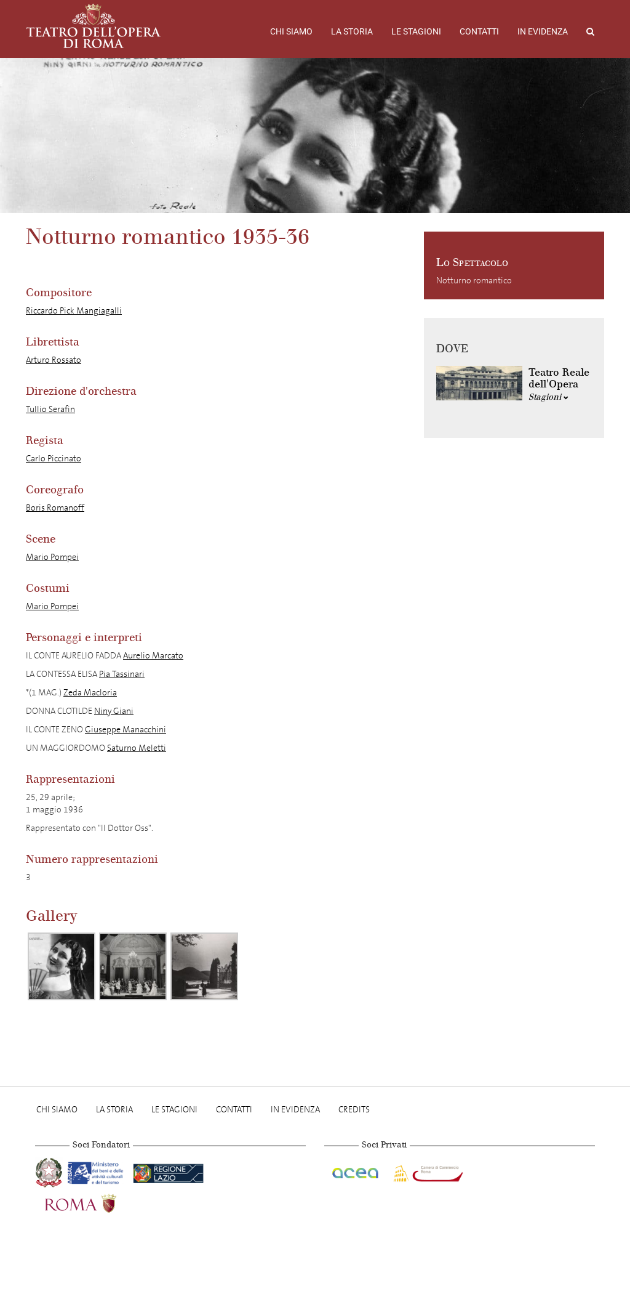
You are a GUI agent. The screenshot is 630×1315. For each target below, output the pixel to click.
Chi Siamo (291, 31)
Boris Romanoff (55, 508)
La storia (352, 31)
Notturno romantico (474, 280)
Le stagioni (416, 31)
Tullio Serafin (50, 409)
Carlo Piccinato (53, 458)
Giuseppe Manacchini (125, 729)
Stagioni (548, 397)
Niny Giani (114, 711)
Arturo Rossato (53, 360)
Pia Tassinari (122, 674)
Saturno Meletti (136, 748)
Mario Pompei (52, 557)
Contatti (479, 31)
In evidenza (542, 31)
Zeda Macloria (90, 692)
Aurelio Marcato (153, 656)
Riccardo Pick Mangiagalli (74, 311)
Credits (354, 1109)
